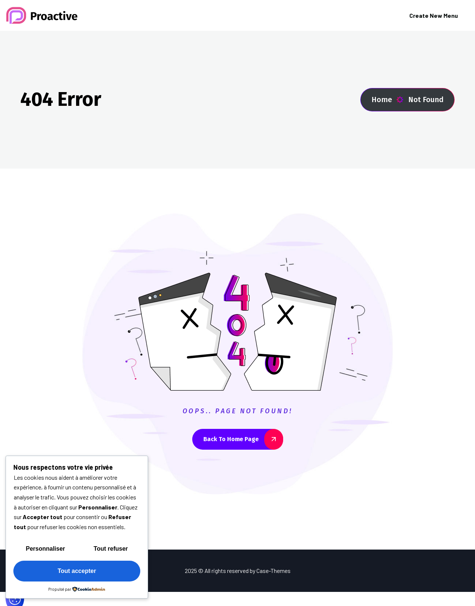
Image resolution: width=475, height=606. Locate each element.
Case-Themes (273, 570)
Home (387, 100)
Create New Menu (433, 15)
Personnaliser (45, 548)
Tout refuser (111, 548)
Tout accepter (77, 571)
